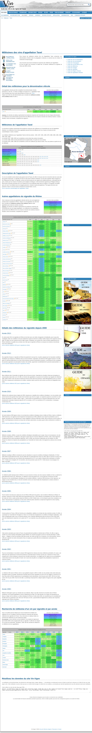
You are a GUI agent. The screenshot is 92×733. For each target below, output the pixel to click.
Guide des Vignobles (72, 69)
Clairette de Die (5, 240)
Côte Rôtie (4, 254)
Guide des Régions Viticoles (74, 71)
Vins (72, 15)
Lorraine (4, 657)
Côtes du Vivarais (6, 270)
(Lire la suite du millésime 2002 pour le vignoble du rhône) (16, 561)
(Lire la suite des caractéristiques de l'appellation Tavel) (15, 188)
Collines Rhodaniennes (7, 242)
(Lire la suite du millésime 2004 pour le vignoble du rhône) (16, 521)
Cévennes (4, 228)
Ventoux (4, 317)
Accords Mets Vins (15, 15)
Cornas (4, 249)
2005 (22, 153)
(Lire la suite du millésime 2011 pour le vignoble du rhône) (16, 383)
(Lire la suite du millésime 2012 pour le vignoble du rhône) (16, 363)
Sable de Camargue (6, 303)
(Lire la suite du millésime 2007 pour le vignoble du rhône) (16, 463)
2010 (42, 158)
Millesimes (24, 15)
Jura (3, 650)
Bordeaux (4, 641)
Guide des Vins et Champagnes (75, 59)
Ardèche (4, 221)
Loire (4, 655)
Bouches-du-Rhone (6, 226)
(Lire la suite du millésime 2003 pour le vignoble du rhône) (16, 541)
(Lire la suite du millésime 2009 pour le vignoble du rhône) (16, 423)
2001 (24, 154)
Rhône (4, 662)
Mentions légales (47, 729)
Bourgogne (5, 643)
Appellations (56, 15)
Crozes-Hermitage (6, 275)
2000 (20, 151)
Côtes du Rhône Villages (7, 268)
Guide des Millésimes (72, 66)
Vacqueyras (5, 312)
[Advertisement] (46, 35)
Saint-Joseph (5, 305)
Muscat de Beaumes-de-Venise (8, 298)
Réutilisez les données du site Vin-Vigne (21, 678)
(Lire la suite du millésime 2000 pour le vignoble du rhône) (16, 601)
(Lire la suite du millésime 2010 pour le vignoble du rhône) (16, 403)
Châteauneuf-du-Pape (7, 233)
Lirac (3, 291)
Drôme (4, 277)
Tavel (33, 93)
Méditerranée (5, 296)
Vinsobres (4, 319)
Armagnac (4, 636)
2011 (45, 158)
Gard (3, 282)
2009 (47, 156)
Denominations (65, 15)
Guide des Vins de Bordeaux (74, 61)
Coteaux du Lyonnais (6, 261)
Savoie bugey (5, 664)
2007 (40, 158)
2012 (47, 158)
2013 (38, 161)
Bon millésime (16, 634)
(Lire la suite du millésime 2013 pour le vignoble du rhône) (16, 345)
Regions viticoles (46, 15)
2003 (40, 156)
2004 (42, 156)
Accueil (41, 729)
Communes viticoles (80, 15)
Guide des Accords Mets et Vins (75, 64)
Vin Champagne (5, 15)
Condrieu (4, 247)
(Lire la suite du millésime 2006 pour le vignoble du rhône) (16, 483)
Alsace (4, 634)
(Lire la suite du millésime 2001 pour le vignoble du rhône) (16, 581)
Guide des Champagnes (73, 63)
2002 (40, 165)
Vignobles (37, 15)
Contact (59, 729)
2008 (43, 632)
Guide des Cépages (72, 67)
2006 (45, 156)
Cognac (4, 648)
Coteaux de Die (5, 256)
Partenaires (54, 729)
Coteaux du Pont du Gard (7, 263)
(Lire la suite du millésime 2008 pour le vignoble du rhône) (16, 443)
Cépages (31, 15)
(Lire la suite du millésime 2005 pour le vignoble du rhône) (16, 501)
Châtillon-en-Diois (6, 235)
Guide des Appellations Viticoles (75, 72)
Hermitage (4, 289)
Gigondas (4, 284)
